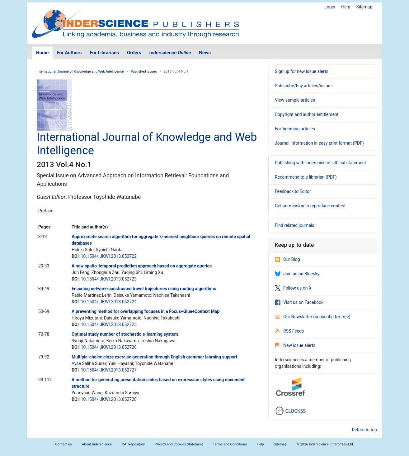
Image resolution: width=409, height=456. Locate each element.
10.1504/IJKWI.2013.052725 (109, 324)
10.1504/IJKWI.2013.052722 (109, 256)
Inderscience (170, 52)
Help (345, 6)
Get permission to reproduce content (310, 205)
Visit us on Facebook (299, 302)
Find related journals (294, 225)
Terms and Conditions (230, 444)
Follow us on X (293, 288)
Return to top (364, 429)
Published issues (144, 72)
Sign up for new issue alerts (301, 71)
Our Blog (287, 259)
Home (42, 52)
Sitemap (364, 6)
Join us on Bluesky (297, 273)
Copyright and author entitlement (306, 114)
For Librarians (104, 52)
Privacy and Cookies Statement (179, 444)
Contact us (63, 444)
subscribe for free (332, 316)
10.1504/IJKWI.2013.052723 (109, 278)
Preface (45, 210)
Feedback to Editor (293, 191)
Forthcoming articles (295, 128)
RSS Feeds (289, 331)
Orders (134, 52)
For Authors (69, 52)
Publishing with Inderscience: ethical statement (320, 162)
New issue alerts (295, 345)
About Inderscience (97, 444)
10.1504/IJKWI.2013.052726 (109, 347)
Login (329, 6)
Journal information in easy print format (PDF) (319, 143)
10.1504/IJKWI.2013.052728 (109, 399)
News (205, 52)
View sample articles (295, 100)
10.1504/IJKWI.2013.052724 (109, 301)
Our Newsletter (294, 316)
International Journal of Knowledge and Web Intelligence (80, 72)
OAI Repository (133, 444)
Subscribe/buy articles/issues (303, 85)
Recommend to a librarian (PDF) (306, 177)
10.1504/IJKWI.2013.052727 (109, 369)
